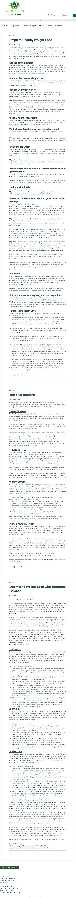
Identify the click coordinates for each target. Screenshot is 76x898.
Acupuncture (15, 26)
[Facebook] (51, 15)
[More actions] (66, 35)
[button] (9, 20)
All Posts (5, 26)
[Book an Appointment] (9, 867)
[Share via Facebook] (10, 375)
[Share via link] (21, 375)
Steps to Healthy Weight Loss (30, 40)
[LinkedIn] (54, 15)
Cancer (49, 26)
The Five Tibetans (22, 395)
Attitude (41, 26)
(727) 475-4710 (10, 882)
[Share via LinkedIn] (17, 375)
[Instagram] (48, 15)
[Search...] (66, 15)
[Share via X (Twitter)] (14, 375)
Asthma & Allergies (29, 26)
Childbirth (58, 26)
